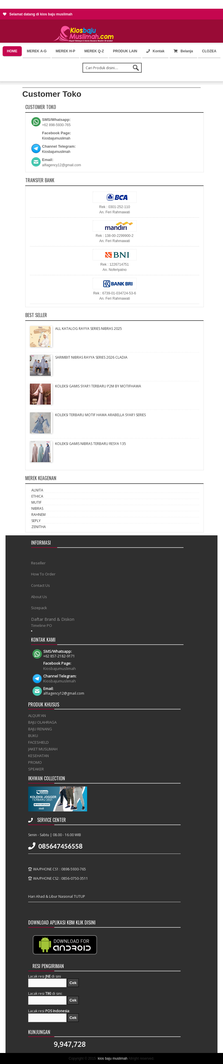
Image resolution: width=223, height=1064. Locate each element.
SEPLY (36, 520)
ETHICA (37, 496)
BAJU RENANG (40, 729)
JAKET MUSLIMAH (42, 749)
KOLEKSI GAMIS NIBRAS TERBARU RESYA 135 (90, 443)
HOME (12, 51)
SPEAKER (36, 769)
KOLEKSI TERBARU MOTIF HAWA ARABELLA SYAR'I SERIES (100, 414)
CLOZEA (209, 51)
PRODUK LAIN (125, 51)
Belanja (183, 51)
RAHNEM (38, 514)
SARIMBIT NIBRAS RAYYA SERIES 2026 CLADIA (91, 357)
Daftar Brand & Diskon (52, 619)
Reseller (38, 563)
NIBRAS (37, 508)
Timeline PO (41, 625)
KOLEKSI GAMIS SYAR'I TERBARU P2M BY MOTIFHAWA (98, 386)
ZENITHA (38, 526)
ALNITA (37, 490)
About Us (39, 596)
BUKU (33, 735)
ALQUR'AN (37, 715)
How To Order (43, 574)
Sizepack (39, 607)
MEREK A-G (36, 51)
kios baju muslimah (112, 1058)
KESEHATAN (38, 755)
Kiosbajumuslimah (56, 138)
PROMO (35, 762)
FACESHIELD (38, 742)
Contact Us (40, 585)
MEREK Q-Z (94, 51)
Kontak (155, 51)
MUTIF (36, 502)
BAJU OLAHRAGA (42, 722)
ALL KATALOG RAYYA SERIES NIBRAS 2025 (88, 328)
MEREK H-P (65, 51)
